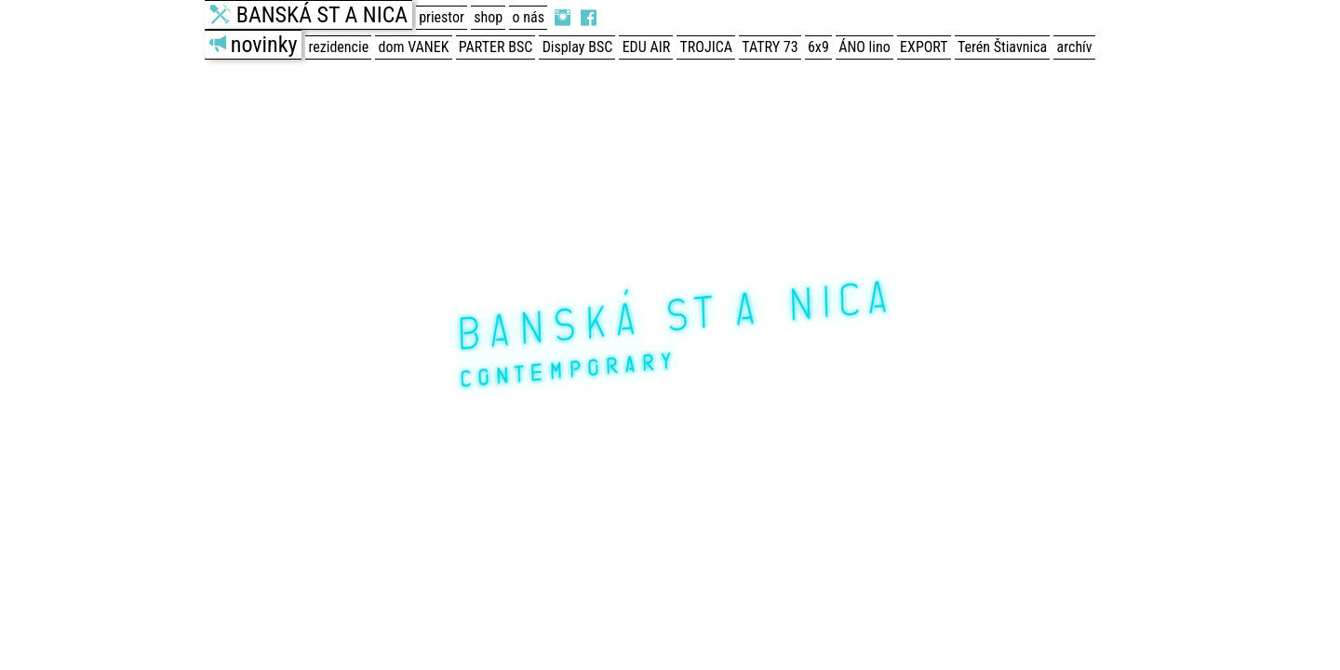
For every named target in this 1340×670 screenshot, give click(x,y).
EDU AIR (646, 47)
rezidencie (339, 47)
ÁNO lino (864, 47)
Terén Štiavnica (1002, 47)
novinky (264, 45)
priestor (441, 17)
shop (488, 17)
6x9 (818, 47)
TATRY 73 (769, 47)
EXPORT (923, 47)
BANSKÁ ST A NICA (322, 15)
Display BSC (578, 47)
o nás (528, 17)
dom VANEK (414, 47)
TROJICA (706, 47)
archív (1074, 47)
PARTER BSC (495, 47)
